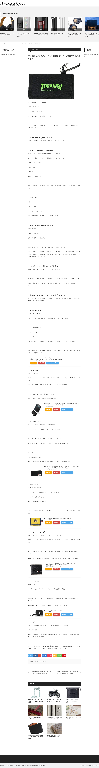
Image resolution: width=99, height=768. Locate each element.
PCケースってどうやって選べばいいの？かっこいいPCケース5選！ (23, 35)
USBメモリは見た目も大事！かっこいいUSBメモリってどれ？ (41, 34)
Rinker (50, 405)
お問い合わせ (10, 765)
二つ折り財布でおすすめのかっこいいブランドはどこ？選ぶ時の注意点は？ (67, 672)
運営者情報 (2, 765)
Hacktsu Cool (88, 765)
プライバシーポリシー (19, 765)
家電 (7, 29)
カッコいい (39, 661)
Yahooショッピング (52, 362)
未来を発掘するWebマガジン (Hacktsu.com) (36, 765)
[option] (8, 26)
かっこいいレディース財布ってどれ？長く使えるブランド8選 (35, 718)
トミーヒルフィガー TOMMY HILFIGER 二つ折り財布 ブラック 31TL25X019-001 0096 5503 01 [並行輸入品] (60, 564)
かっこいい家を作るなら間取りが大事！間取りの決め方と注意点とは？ (73, 719)
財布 (37, 49)
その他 (58, 29)
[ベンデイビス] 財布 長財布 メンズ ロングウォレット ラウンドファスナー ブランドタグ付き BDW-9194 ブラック (61, 467)
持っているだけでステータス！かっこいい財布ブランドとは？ (54, 736)
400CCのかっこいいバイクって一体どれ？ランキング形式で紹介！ (54, 700)
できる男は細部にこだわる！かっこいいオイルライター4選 (54, 718)
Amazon (34, 362)
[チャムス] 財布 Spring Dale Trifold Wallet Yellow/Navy (58, 518)
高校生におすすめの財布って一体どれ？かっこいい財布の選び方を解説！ (41, 672)
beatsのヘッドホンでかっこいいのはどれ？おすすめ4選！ (6, 34)
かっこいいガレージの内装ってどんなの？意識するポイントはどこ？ (92, 35)
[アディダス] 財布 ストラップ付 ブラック (55, 610)
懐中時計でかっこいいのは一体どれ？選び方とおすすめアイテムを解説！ (35, 701)
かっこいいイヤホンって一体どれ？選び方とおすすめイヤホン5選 (75, 35)
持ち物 (44, 661)
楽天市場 (42, 362)
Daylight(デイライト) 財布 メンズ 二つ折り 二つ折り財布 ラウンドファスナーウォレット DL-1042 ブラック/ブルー (61, 404)
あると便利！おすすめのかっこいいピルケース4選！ (58, 34)
